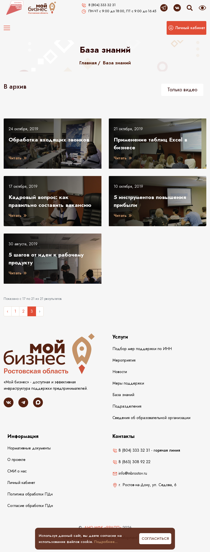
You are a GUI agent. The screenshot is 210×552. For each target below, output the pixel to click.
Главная (88, 63)
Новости (119, 372)
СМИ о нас (17, 471)
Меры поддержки (128, 383)
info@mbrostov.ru (129, 473)
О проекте (16, 459)
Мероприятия (124, 360)
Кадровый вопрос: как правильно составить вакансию (50, 201)
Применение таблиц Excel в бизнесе (150, 143)
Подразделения (126, 406)
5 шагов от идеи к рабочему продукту (46, 258)
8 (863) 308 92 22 (131, 462)
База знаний (117, 63)
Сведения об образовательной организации (151, 418)
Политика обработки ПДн (30, 494)
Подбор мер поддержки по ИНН (142, 349)
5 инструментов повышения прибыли (150, 201)
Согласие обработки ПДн (30, 505)
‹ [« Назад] (7, 311)
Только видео (182, 89)
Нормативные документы (29, 448)
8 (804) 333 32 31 (131, 450)
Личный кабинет (21, 482)
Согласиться (155, 538)
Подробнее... (106, 541)
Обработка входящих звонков (49, 139)
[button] (186, 28)
